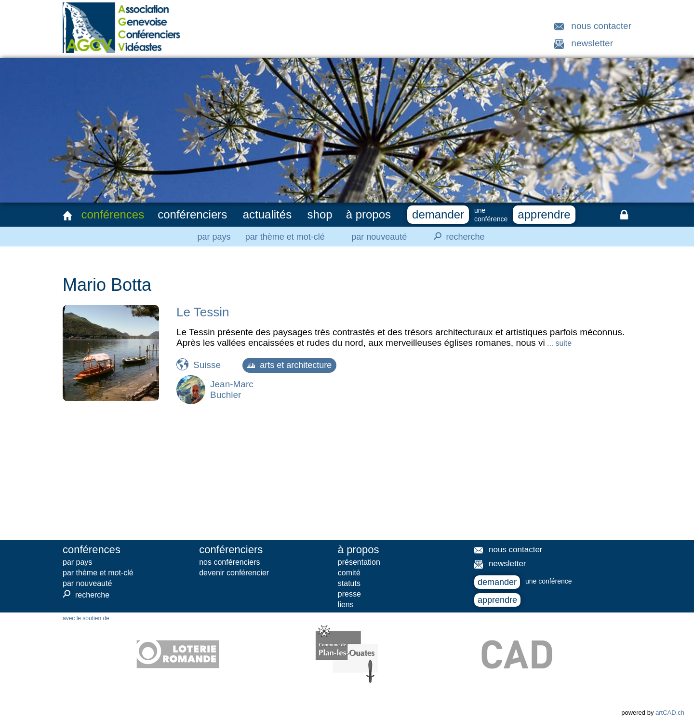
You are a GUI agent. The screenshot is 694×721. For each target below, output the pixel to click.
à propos (368, 214)
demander (438, 214)
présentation (359, 562)
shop (320, 214)
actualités (267, 214)
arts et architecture (289, 365)
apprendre (544, 214)
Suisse (207, 365)
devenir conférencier (234, 573)
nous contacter (601, 26)
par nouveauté (379, 237)
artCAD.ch (669, 712)
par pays (213, 237)
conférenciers (192, 214)
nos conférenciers (229, 562)
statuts (349, 583)
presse (349, 594)
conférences (112, 214)
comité (349, 573)
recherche (456, 236)
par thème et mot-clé (285, 237)
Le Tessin (202, 312)
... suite (558, 343)
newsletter (592, 43)
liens (346, 604)
